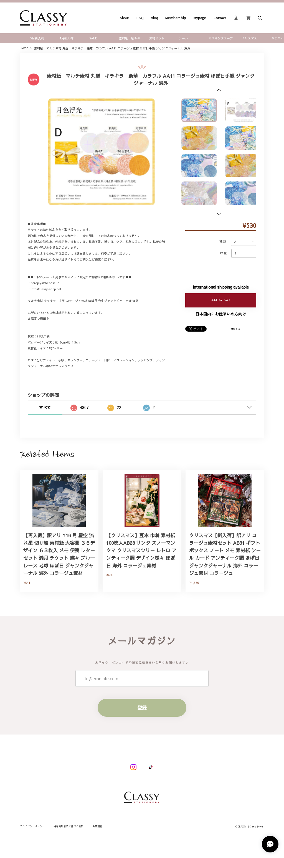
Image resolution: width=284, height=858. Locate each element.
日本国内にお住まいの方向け (221, 314)
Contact (220, 17)
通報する (235, 328)
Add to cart (220, 300)
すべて (45, 407)
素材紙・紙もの (129, 38)
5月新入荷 (37, 38)
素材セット (156, 38)
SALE (93, 38)
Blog (154, 17)
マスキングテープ (221, 38)
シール (183, 38)
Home (24, 48)
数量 (224, 253)
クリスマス (249, 38)
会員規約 (97, 826)
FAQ (139, 17)
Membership (175, 17)
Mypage (200, 17)
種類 (223, 241)
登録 (142, 714)
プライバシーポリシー (32, 826)
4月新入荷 (66, 38)
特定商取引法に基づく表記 (68, 826)
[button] (218, 89)
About (124, 17)
